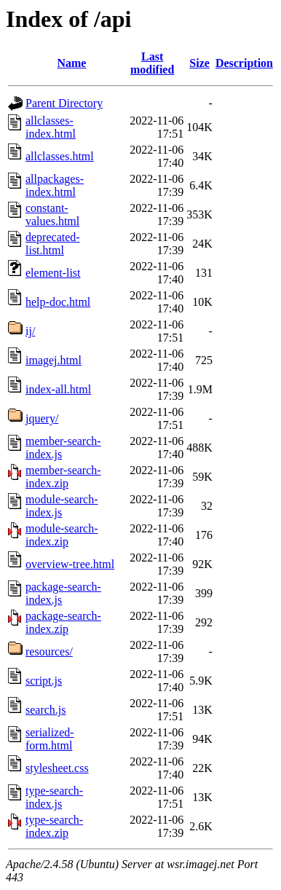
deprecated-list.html (52, 243)
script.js (43, 680)
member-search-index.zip (63, 476)
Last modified (152, 63)
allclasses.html (59, 156)
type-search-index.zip (54, 826)
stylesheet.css (57, 768)
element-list (53, 273)
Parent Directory (64, 103)
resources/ (49, 651)
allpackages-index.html (54, 185)
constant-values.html (52, 214)
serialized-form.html (49, 739)
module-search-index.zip (61, 535)
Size (199, 63)
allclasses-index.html (50, 127)
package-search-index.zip (63, 622)
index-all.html (58, 389)
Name (71, 63)
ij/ (30, 331)
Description (244, 63)
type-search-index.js (54, 797)
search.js (45, 710)
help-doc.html (57, 302)
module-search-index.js (61, 506)
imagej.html (53, 360)
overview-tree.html (69, 564)
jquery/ (41, 418)
